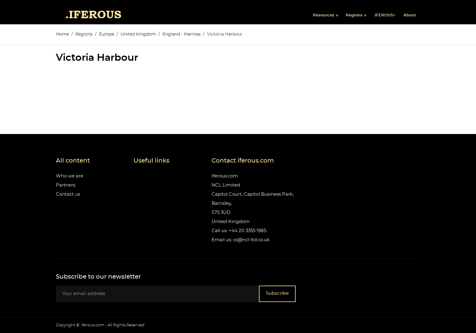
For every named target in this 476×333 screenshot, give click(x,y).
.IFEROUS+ (385, 15)
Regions (355, 15)
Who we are (69, 176)
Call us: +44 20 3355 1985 (239, 230)
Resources (324, 15)
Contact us (68, 194)
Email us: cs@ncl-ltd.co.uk (241, 240)
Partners (65, 185)
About (409, 15)
